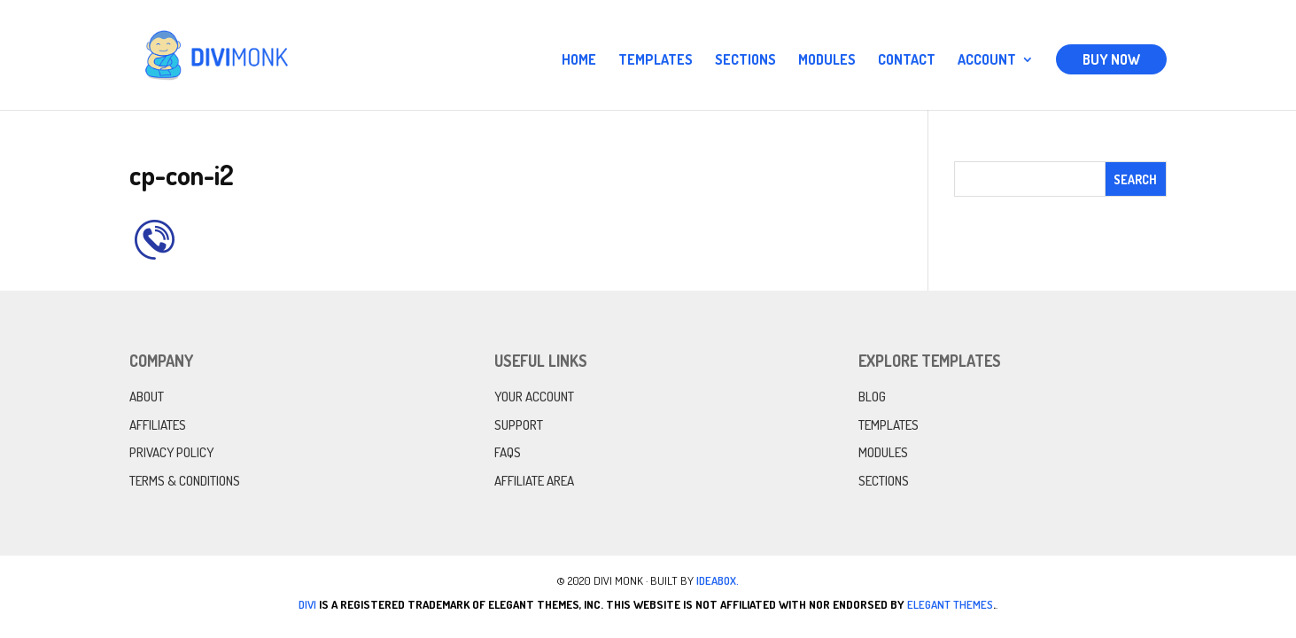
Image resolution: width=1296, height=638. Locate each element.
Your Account (534, 396)
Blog (872, 396)
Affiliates (157, 424)
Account (987, 60)
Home (579, 60)
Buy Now (1111, 59)
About (146, 396)
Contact (906, 60)
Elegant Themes (950, 604)
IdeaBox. (717, 580)
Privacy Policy (171, 452)
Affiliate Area (534, 480)
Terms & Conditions (184, 480)
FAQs (507, 452)
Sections (745, 60)
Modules (827, 60)
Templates (655, 60)
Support (518, 424)
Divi (307, 604)
